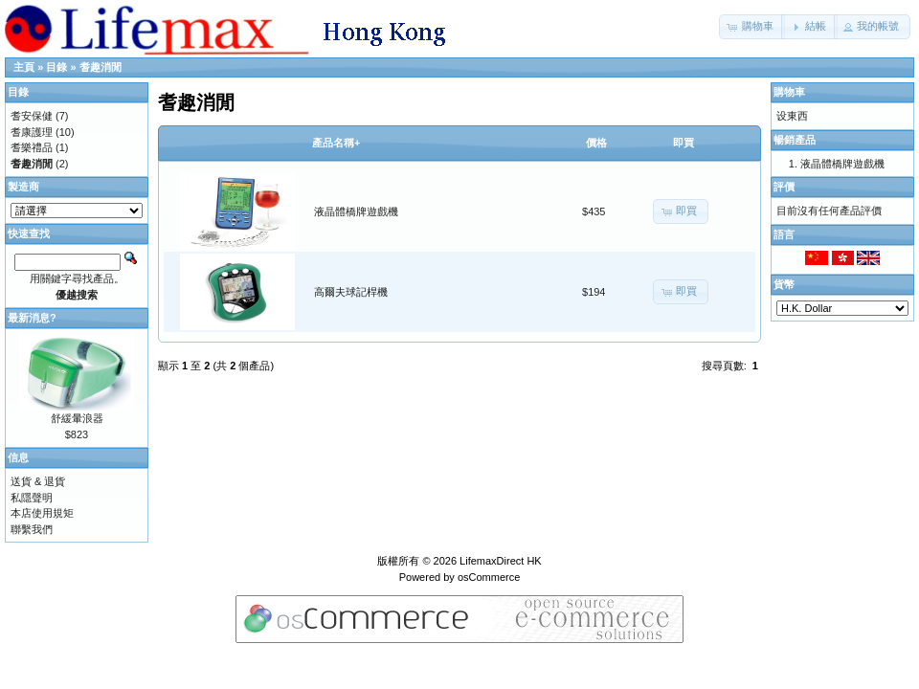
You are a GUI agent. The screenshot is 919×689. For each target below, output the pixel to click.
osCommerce (489, 577)
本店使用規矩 (42, 513)
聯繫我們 (32, 529)
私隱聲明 (32, 497)
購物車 (789, 92)
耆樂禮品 (32, 147)
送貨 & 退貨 (38, 481)
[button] (752, 26)
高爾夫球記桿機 (351, 292)
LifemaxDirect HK (501, 561)
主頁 (23, 67)
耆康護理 (32, 132)
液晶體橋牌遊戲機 (356, 211)
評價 (784, 186)
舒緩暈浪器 (77, 418)
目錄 (56, 67)
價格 (596, 142)
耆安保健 (32, 116)
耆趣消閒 (100, 67)
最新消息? (32, 317)
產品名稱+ (336, 142)
